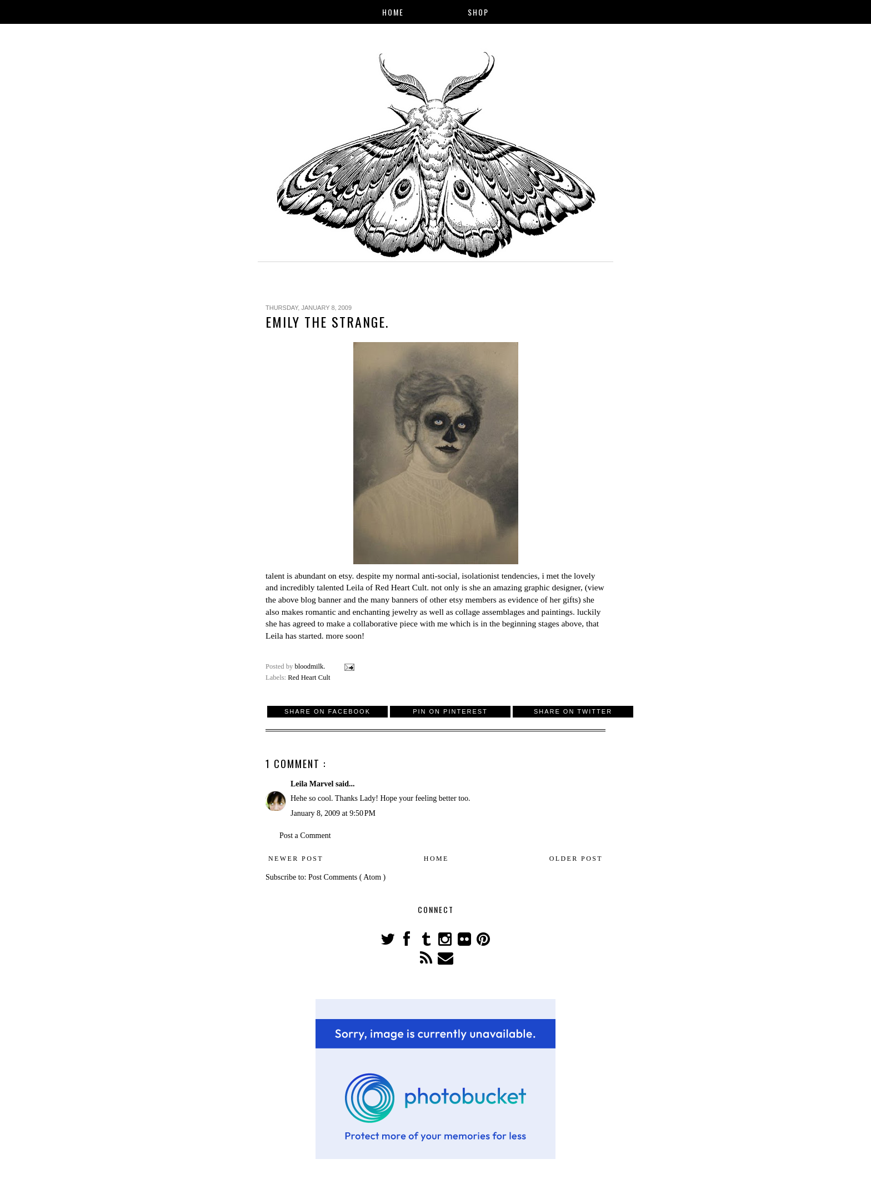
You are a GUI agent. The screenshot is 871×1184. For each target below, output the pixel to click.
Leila (355, 587)
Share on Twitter (573, 711)
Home (393, 12)
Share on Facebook (327, 711)
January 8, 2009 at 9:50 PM (333, 813)
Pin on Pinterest (450, 711)
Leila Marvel (313, 784)
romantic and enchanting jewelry (362, 611)
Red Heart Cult (401, 587)
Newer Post (295, 858)
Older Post (576, 858)
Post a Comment (305, 835)
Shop (478, 12)
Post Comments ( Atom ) (347, 877)
